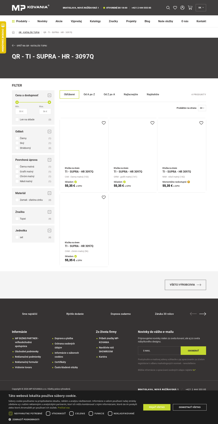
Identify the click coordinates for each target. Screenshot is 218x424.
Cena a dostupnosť (33, 95)
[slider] (17, 102)
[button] (73, 419)
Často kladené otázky (66, 367)
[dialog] (109, 407)
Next (202, 313)
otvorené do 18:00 (115, 7)
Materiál (33, 193)
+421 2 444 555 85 (141, 7)
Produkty (21, 21)
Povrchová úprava (33, 159)
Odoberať (193, 350)
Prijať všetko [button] (157, 407)
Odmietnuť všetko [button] (190, 407)
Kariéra (103, 356)
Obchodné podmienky (26, 351)
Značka (33, 212)
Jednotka (33, 230)
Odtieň (33, 131)
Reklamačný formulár (26, 362)
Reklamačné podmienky (28, 356)
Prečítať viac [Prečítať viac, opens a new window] (64, 407)
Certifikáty (60, 362)
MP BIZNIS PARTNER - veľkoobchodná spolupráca (27, 342)
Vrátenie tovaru (23, 367)
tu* (194, 370)
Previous (193, 313)
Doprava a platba (64, 338)
